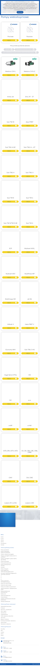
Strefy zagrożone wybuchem (7, 616)
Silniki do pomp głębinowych (7, 571)
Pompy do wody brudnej (6, 583)
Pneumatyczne (4, 592)
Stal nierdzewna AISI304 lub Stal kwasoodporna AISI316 (20, 52)
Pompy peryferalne (5, 549)
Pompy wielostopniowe (6, 564)
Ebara (2, 635)
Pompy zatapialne (5, 580)
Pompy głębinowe (5, 570)
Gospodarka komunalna (6, 606)
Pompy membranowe (5, 591)
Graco (2, 633)
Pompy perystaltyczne (5, 595)
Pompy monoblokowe (5, 552)
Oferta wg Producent (6, 626)
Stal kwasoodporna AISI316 (25, 49)
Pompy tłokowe (4, 597)
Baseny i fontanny (5, 619)
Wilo (2, 630)
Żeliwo (9, 49)
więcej (12, 40)
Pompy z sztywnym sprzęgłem (7, 554)
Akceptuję (20, 12)
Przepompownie (4, 614)
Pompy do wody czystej (6, 585)
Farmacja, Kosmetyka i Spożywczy (8, 620)
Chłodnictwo (3, 612)
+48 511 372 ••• (6, 648)
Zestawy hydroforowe (5, 601)
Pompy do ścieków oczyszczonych (8, 586)
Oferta (2, 540)
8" (1, 579)
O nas (2, 538)
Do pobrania (3, 543)
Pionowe (2, 565)
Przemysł (3, 608)
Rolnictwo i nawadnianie (6, 609)
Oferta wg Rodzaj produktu (7, 547)
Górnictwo (3, 617)
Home (2, 536)
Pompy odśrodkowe (5, 551)
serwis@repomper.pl (7, 661)
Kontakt (2, 544)
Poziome (3, 567)
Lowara (2, 632)
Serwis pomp (3, 622)
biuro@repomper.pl (7, 657)
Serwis (2, 541)
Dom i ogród (3, 611)
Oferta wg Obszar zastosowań (8, 604)
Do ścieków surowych (5, 582)
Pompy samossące (5, 561)
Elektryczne (3, 593)
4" (1, 576)
